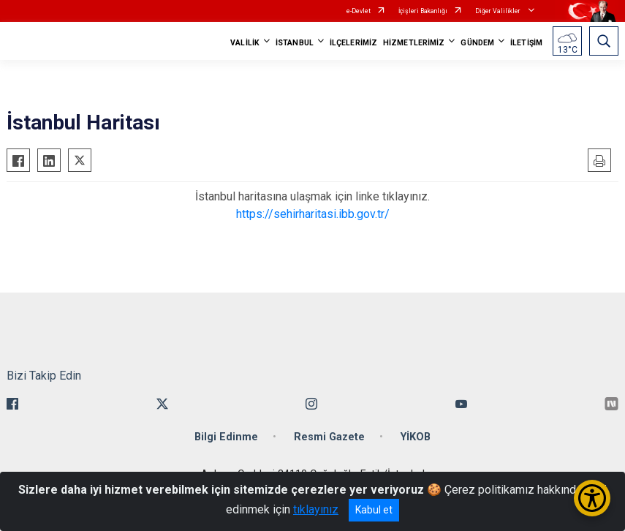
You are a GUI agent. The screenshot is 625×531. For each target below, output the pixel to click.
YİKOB (416, 437)
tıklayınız (315, 509)
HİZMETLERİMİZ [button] (413, 43)
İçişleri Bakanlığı (422, 11)
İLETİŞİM (526, 43)
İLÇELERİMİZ (353, 43)
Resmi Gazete (329, 437)
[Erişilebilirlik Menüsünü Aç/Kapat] (592, 498)
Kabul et (374, 510)
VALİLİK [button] (245, 43)
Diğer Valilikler (498, 11)
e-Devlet (358, 11)
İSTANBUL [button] (295, 43)
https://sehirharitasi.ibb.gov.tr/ (313, 214)
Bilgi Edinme (226, 437)
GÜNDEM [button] (477, 43)
